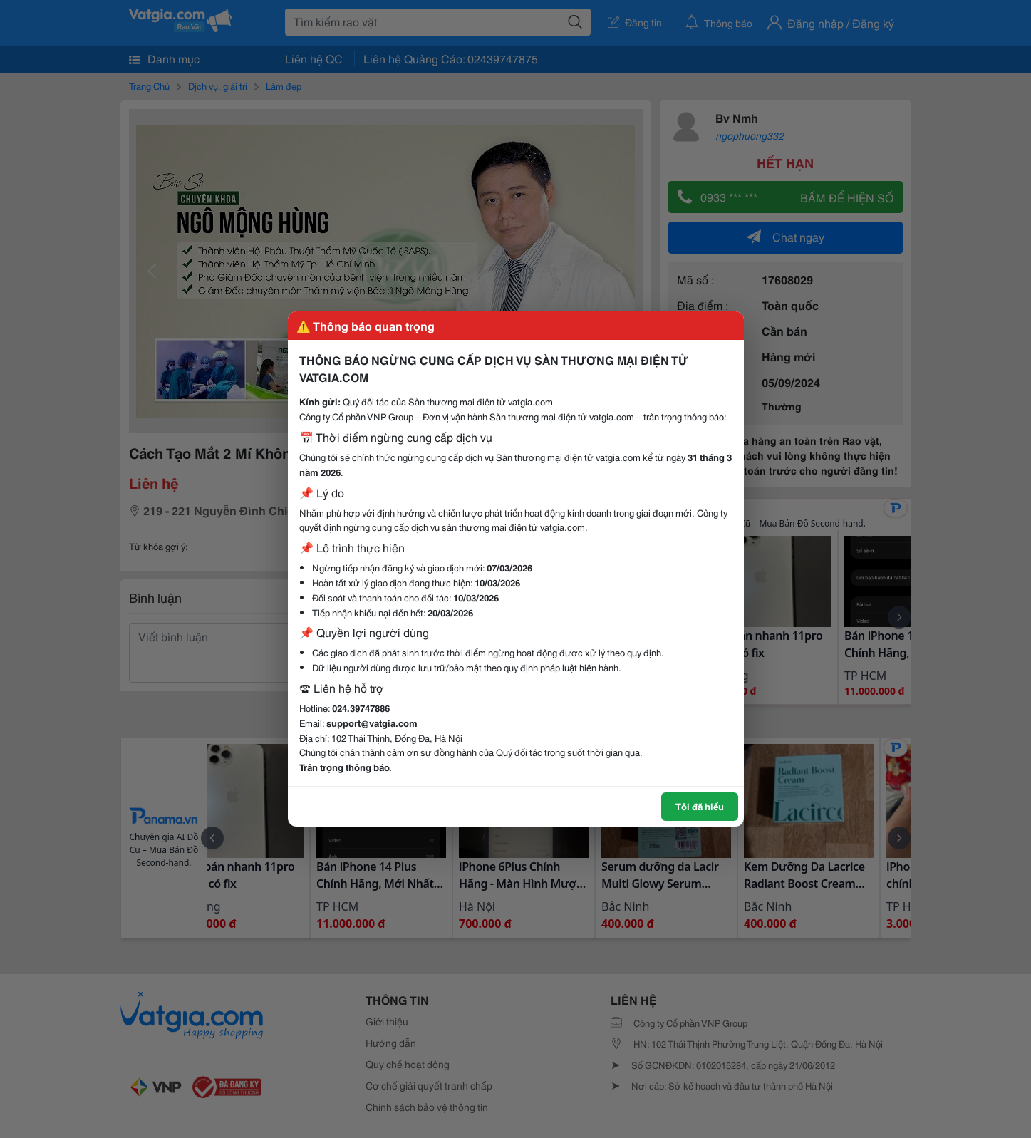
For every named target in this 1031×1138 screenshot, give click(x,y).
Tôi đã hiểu (699, 806)
